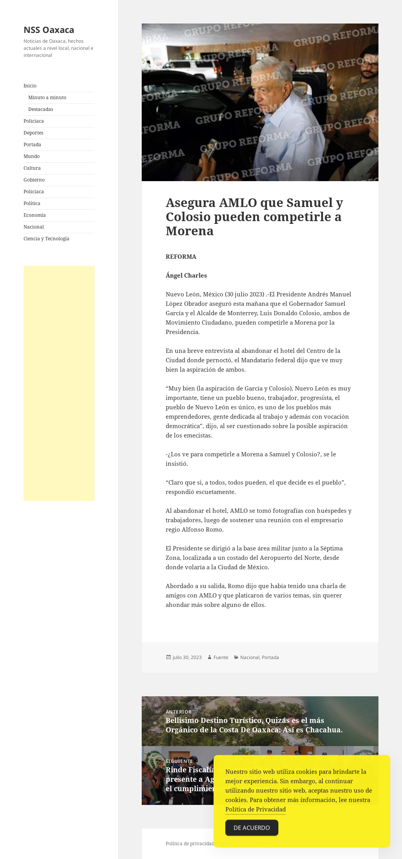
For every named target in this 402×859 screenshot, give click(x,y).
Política (32, 203)
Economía (35, 215)
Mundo (32, 156)
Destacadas (40, 109)
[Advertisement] (59, 383)
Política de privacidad (190, 843)
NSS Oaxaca (49, 29)
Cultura (32, 168)
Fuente (221, 657)
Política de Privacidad (255, 811)
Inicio (30, 85)
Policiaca (34, 121)
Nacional (34, 226)
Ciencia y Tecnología (46, 238)
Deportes (33, 132)
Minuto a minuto (47, 97)
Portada (32, 144)
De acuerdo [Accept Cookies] (252, 830)
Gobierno (34, 179)
